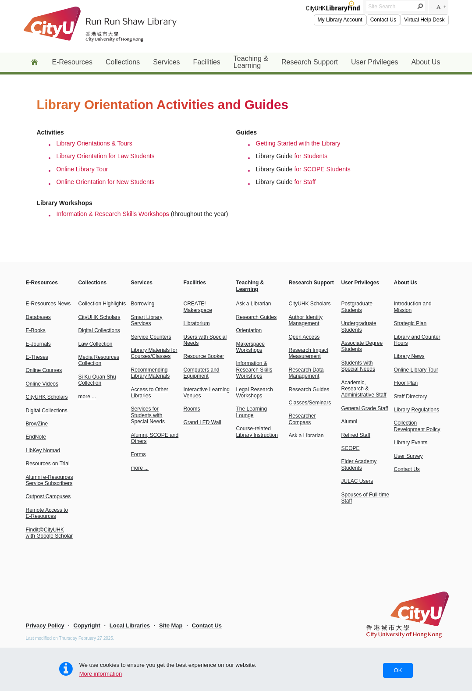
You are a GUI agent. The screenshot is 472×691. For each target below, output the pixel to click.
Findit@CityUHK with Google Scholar (49, 533)
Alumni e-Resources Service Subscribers (49, 480)
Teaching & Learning (251, 62)
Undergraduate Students (358, 326)
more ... (87, 396)
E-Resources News (48, 304)
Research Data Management (306, 373)
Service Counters (151, 337)
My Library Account (340, 20)
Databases (38, 317)
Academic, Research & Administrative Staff (364, 388)
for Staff (305, 181)
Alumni (349, 421)
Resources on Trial (48, 464)
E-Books (36, 330)
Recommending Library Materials (150, 373)
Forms (138, 454)
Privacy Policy (45, 625)
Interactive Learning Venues (207, 392)
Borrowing (143, 304)
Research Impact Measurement (309, 353)
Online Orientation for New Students (106, 181)
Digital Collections (46, 411)
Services (166, 62)
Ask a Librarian (253, 304)
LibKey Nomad (43, 450)
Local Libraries (130, 625)
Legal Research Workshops (254, 392)
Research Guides (256, 317)
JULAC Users (357, 481)
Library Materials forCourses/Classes (154, 353)
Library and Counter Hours (417, 340)
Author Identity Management (306, 320)
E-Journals (38, 344)
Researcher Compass (302, 419)
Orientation (249, 330)
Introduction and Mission (413, 307)
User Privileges (374, 62)
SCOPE (350, 448)
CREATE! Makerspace (198, 307)
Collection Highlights (102, 304)
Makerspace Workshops (250, 347)
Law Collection (95, 344)
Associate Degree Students (362, 346)
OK (398, 670)
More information (100, 673)
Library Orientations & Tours (94, 143)
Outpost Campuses (48, 496)
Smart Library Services (147, 320)
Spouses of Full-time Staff (365, 498)
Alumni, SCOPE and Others (155, 438)
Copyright (87, 625)
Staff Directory (410, 396)
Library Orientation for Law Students (106, 155)
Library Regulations (416, 410)
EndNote (36, 437)
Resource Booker (204, 356)
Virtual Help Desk (424, 20)
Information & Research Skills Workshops (113, 213)
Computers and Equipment (202, 373)
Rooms (192, 409)
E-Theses (37, 357)
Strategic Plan (410, 323)
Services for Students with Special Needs (148, 415)
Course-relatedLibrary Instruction (257, 431)
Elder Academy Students (359, 464)
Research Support (309, 62)
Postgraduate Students (357, 307)
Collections (123, 62)
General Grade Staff (364, 408)
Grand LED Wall (202, 422)
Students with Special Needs (358, 366)
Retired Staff (355, 435)
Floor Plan (406, 383)
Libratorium (197, 323)
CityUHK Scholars (47, 397)
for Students (310, 155)
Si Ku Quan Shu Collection (97, 380)
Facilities (206, 62)
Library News (409, 356)
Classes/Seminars (310, 403)
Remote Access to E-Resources (47, 513)
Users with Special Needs (205, 340)
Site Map (170, 625)
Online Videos (42, 384)
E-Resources (72, 62)
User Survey (408, 456)
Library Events (411, 442)
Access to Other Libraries (149, 392)
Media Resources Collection (98, 360)
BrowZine (37, 424)
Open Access (304, 337)
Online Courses (44, 370)
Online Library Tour (82, 169)
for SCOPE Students (322, 169)
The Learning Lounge (251, 412)
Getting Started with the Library (298, 143)
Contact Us (383, 20)
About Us (426, 62)
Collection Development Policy (417, 426)
